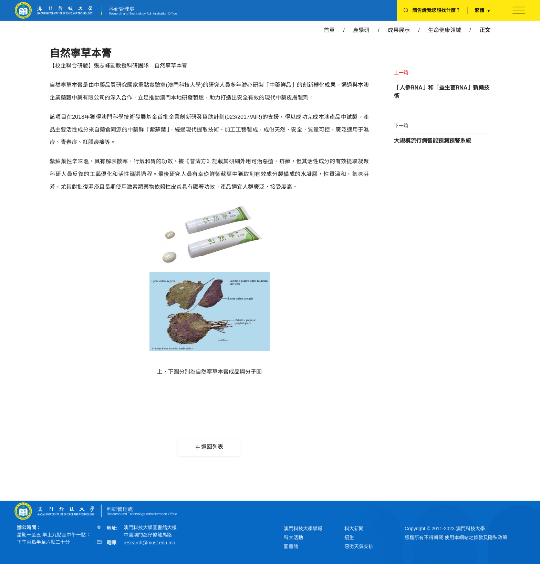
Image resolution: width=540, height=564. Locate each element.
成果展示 (399, 30)
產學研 (361, 30)
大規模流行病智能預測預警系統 (432, 141)
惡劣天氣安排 (358, 546)
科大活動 (293, 537)
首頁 (329, 30)
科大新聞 (354, 528)
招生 (349, 537)
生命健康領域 (444, 30)
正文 (484, 30)
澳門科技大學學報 (303, 528)
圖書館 (291, 546)
